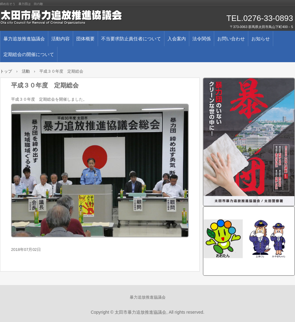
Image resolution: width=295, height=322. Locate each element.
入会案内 (176, 38)
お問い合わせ (231, 38)
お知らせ (260, 38)
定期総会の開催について (28, 54)
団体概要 (85, 38)
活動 (26, 71)
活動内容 (60, 38)
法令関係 (201, 38)
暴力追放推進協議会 (24, 38)
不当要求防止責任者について (131, 38)
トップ (6, 71)
